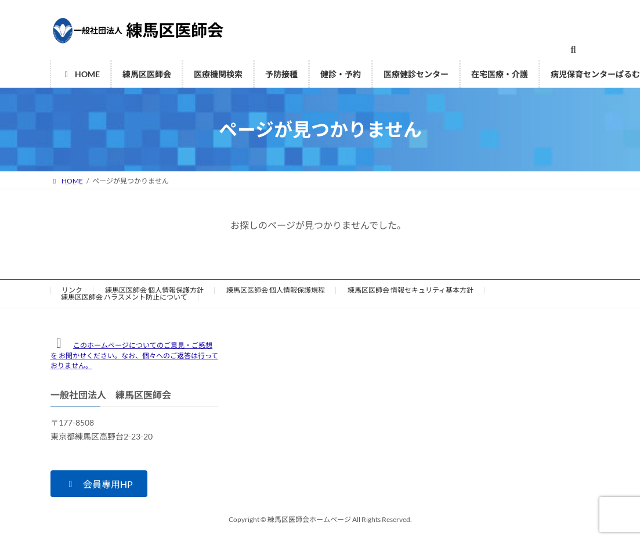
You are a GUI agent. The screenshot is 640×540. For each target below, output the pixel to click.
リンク (72, 290)
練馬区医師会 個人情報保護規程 (275, 290)
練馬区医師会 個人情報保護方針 (154, 290)
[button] (98, 483)
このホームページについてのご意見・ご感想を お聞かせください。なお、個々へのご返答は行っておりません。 (134, 355)
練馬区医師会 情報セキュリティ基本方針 (410, 290)
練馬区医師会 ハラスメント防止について (124, 297)
